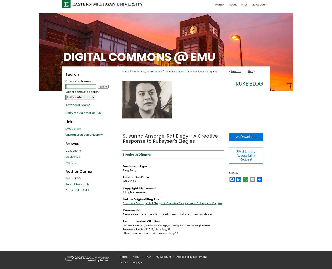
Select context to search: (82, 92)
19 (216, 71)
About (136, 257)
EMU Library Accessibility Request (246, 155)
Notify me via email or (83, 113)
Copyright (137, 262)
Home (125, 71)
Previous (236, 71)
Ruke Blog (206, 71)
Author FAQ (73, 178)
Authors (70, 163)
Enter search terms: (78, 81)
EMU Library (73, 129)
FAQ (148, 257)
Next (250, 71)
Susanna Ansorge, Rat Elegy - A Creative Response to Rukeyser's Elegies (170, 138)
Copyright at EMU (77, 190)
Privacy (124, 262)
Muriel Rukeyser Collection (181, 71)
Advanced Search (77, 105)
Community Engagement (147, 71)
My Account (163, 257)
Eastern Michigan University (84, 135)
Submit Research (77, 184)
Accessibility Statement (191, 257)
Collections (73, 151)
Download (246, 137)
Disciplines (72, 157)
